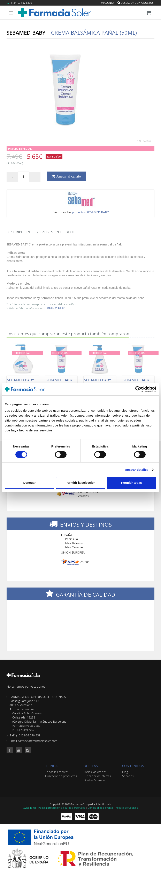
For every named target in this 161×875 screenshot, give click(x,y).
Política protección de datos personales (61, 808)
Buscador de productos (135, 3)
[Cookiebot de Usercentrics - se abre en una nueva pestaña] (138, 389)
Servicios (128, 776)
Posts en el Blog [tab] (55, 231)
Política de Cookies (127, 808)
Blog (125, 772)
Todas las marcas (57, 772)
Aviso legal (29, 808)
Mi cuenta (107, 3)
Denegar (29, 482)
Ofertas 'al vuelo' (95, 780)
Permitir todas (131, 482)
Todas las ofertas (95, 772)
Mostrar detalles (136, 469)
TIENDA (51, 766)
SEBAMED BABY (55, 308)
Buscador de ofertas (97, 776)
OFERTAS (91, 766)
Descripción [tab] (18, 231)
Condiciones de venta (100, 808)
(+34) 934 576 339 (21, 3)
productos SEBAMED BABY (90, 212)
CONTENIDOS (133, 766)
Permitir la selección (80, 482)
